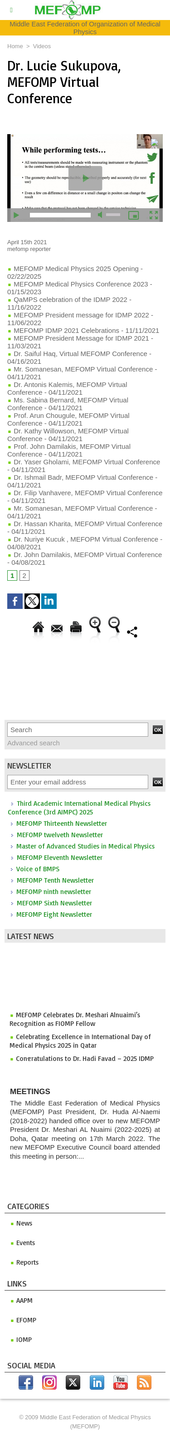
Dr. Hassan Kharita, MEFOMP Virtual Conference (84, 524)
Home (15, 46)
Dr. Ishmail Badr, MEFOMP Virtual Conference (80, 477)
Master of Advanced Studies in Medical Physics (85, 846)
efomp (23, 1320)
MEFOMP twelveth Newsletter (60, 834)
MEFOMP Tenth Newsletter (55, 880)
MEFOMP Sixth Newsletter (54, 903)
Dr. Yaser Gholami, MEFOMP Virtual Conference (83, 462)
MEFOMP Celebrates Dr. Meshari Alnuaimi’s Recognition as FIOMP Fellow (75, 1021)
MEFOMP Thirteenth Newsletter (61, 823)
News (21, 1223)
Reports (24, 1262)
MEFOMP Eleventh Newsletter (59, 857)
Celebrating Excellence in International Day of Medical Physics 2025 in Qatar (80, 1042)
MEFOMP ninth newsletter (53, 891)
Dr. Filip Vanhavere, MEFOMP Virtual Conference (85, 493)
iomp (21, 1339)
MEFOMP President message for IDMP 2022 (78, 315)
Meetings (30, 1091)
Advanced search (33, 743)
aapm (21, 1300)
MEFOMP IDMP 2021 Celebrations (63, 330)
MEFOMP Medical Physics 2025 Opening (73, 268)
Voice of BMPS (37, 868)
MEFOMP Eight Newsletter (54, 914)
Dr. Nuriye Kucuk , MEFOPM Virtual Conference (82, 539)
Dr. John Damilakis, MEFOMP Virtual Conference (84, 554)
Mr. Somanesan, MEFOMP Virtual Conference (80, 369)
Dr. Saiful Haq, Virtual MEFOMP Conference (77, 353)
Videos (42, 46)
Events (22, 1242)
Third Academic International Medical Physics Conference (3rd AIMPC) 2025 (79, 807)
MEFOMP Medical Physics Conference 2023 (77, 284)
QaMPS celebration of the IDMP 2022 (67, 299)
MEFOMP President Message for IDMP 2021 (78, 338)
